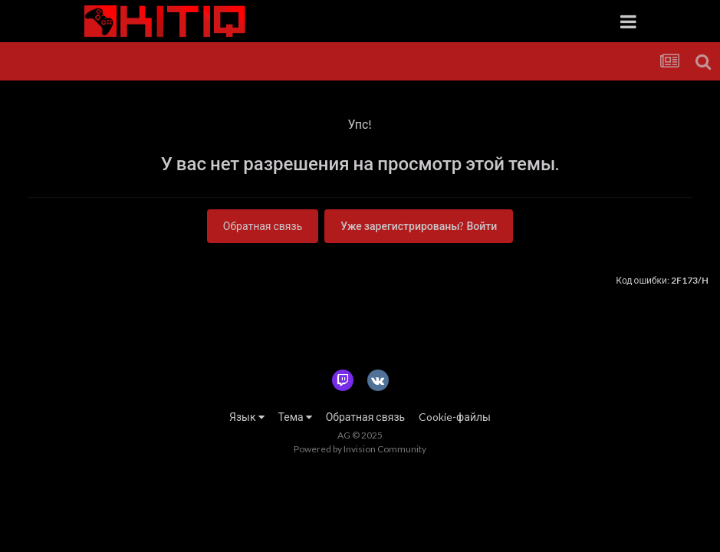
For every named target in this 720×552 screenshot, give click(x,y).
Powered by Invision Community (360, 449)
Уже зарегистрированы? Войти (418, 225)
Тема (295, 416)
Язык (246, 416)
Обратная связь (262, 225)
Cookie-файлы (455, 416)
